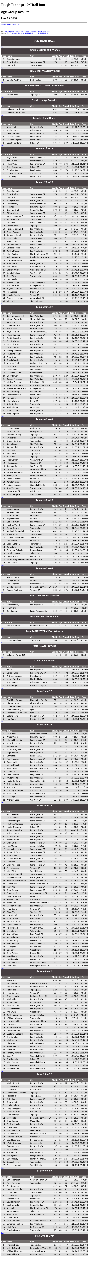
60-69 (44, 31)
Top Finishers (9, 31)
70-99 (48, 31)
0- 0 (15, 31)
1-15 (18, 31)
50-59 (40, 31)
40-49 (35, 31)
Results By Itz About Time (10, 24)
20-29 (27, 31)
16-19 (22, 31)
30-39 (31, 31)
